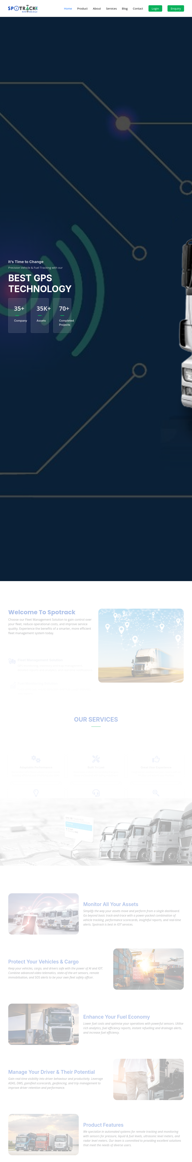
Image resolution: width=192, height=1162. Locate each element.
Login (155, 9)
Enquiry (176, 9)
